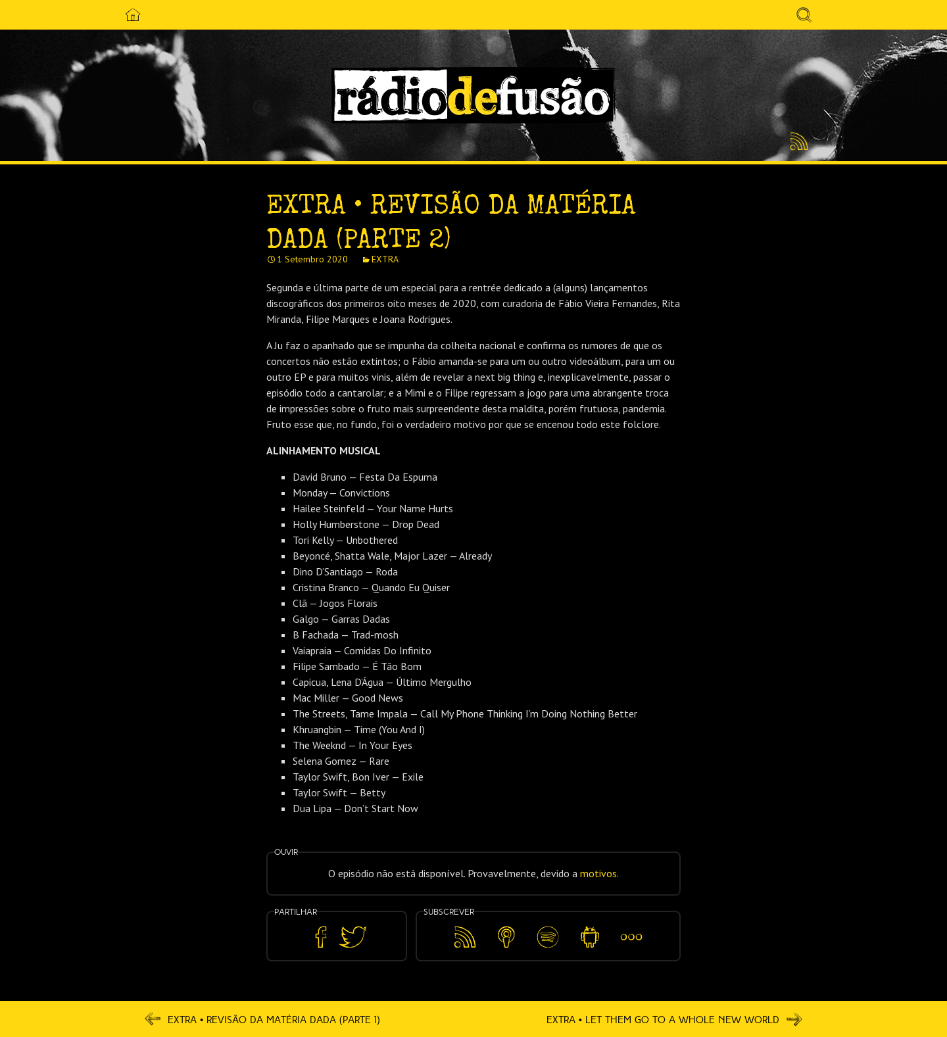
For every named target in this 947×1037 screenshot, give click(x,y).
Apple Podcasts (506, 935)
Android (589, 928)
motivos (598, 873)
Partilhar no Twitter (352, 937)
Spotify (548, 928)
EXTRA (385, 259)
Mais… (631, 928)
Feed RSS (797, 142)
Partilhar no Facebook (321, 937)
